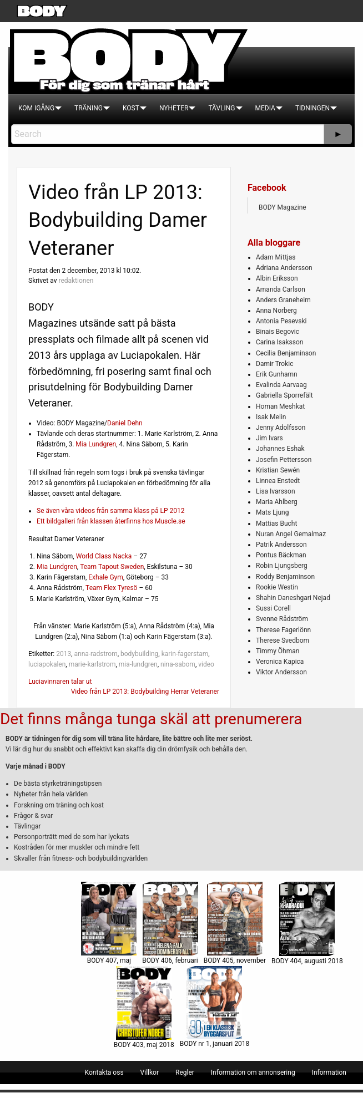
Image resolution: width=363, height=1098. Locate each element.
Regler (184, 1072)
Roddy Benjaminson (285, 577)
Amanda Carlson (280, 289)
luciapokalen (46, 664)
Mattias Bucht (276, 523)
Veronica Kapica (280, 661)
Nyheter (173, 108)
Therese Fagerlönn (283, 630)
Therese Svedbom (282, 640)
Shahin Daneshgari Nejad (293, 598)
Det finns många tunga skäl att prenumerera (151, 719)
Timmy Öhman (277, 651)
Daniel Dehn (125, 423)
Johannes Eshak (280, 449)
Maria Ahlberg (277, 502)
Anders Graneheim (283, 300)
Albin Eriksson (277, 278)
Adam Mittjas (275, 257)
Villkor (149, 1072)
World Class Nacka (104, 556)
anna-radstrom (95, 654)
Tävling (221, 108)
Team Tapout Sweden (112, 567)
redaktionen (75, 280)
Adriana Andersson (284, 268)
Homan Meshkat (280, 406)
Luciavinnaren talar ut (60, 681)
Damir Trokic (274, 364)
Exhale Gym (105, 577)
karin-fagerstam (185, 654)
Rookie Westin (277, 587)
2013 (63, 654)
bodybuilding (139, 654)
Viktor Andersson (281, 672)
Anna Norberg (276, 310)
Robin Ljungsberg (281, 566)
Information (329, 1072)
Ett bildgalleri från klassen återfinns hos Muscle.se (111, 521)
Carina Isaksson (279, 342)
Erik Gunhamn (277, 374)
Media (265, 108)
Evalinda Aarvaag (281, 385)
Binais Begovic (277, 332)
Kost (131, 108)
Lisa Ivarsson (275, 491)
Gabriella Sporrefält (284, 395)
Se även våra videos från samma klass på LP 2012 (111, 511)
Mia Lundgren (95, 444)
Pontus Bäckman (281, 555)
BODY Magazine (282, 207)
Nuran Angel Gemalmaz (291, 534)
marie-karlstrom (92, 664)
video (206, 664)
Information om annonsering (253, 1072)
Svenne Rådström (282, 619)
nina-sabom (177, 664)
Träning (88, 108)
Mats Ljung (272, 512)
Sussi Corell (273, 608)
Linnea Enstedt (278, 481)
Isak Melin (271, 417)
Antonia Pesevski (281, 321)
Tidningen (312, 108)
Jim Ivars (269, 438)
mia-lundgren (138, 664)
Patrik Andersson (281, 544)
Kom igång (36, 108)
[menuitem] (36, 108)
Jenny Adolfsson (280, 427)
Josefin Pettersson (283, 460)
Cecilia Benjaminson (286, 353)
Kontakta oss (104, 1072)
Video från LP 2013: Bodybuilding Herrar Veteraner (145, 691)
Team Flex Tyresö (111, 588)
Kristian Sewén (278, 470)
